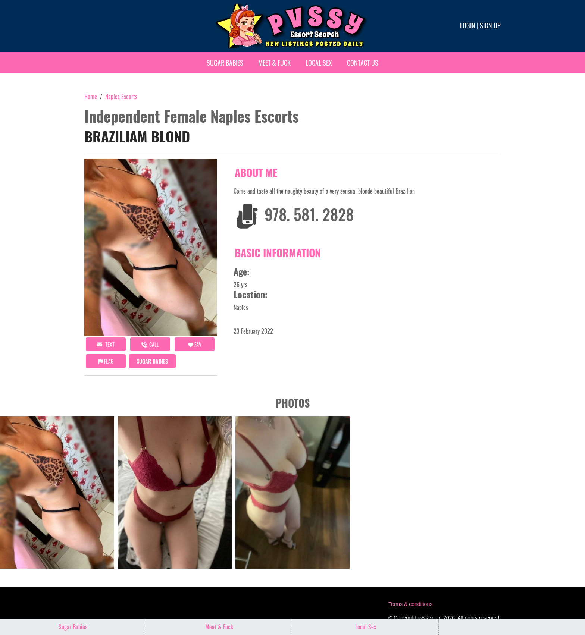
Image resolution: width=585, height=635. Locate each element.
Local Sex (319, 62)
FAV (194, 344)
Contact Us (362, 62)
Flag (105, 361)
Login (467, 25)
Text (106, 344)
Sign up (490, 25)
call (150, 344)
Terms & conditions (410, 604)
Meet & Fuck (274, 62)
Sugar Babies (225, 62)
